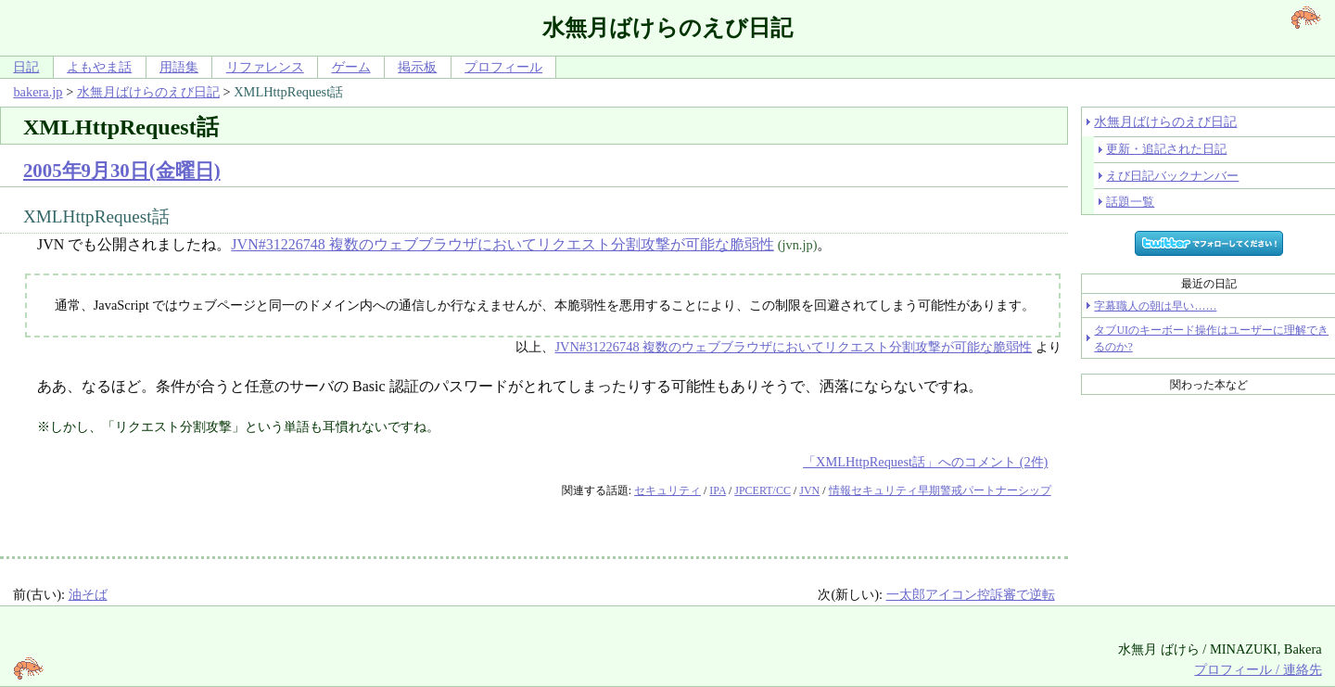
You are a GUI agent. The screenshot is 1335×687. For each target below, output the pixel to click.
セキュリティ (667, 490)
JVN (809, 490)
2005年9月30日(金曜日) (122, 170)
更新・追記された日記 (1166, 149)
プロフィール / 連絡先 (1257, 669)
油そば (88, 594)
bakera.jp (37, 91)
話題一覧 (1130, 202)
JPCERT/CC (762, 490)
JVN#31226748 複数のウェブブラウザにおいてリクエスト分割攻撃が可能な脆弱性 (502, 244)
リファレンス (265, 66)
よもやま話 (99, 66)
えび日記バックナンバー (1172, 176)
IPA (717, 490)
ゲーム (351, 66)
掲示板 (417, 66)
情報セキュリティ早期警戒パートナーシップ (940, 490)
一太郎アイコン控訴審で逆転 (970, 594)
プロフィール (503, 66)
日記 (26, 66)
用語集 (178, 66)
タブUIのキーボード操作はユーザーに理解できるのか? (1211, 338)
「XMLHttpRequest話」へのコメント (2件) (925, 461)
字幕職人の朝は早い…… (1155, 305)
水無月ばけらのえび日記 (148, 91)
